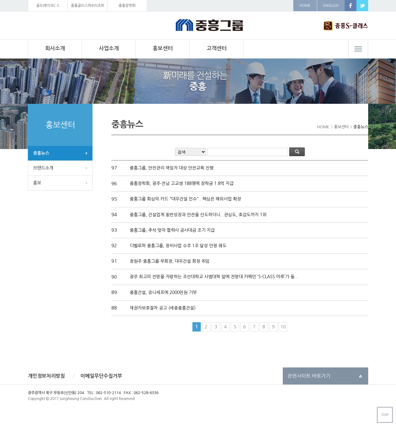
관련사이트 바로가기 (308, 375)
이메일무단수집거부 (101, 376)
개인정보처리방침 (46, 376)
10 (283, 326)
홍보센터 (341, 127)
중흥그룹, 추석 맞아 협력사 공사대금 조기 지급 (171, 230)
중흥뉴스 (41, 153)
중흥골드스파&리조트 (87, 5)
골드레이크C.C (47, 5)
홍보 (37, 183)
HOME (305, 5)
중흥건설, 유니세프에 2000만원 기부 (162, 292)
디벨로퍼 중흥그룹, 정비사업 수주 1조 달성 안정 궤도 (177, 246)
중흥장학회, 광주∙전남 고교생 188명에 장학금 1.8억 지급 (181, 183)
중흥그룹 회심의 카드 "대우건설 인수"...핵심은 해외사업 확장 (184, 199)
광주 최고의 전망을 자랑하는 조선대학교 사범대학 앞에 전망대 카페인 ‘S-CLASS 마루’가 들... (213, 276)
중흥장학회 (127, 5)
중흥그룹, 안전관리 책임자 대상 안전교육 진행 (170, 168)
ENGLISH (330, 5)
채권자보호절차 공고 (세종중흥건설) (162, 308)
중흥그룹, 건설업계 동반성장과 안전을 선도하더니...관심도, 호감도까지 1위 (197, 215)
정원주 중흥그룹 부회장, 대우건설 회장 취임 (168, 261)
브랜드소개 (43, 168)
